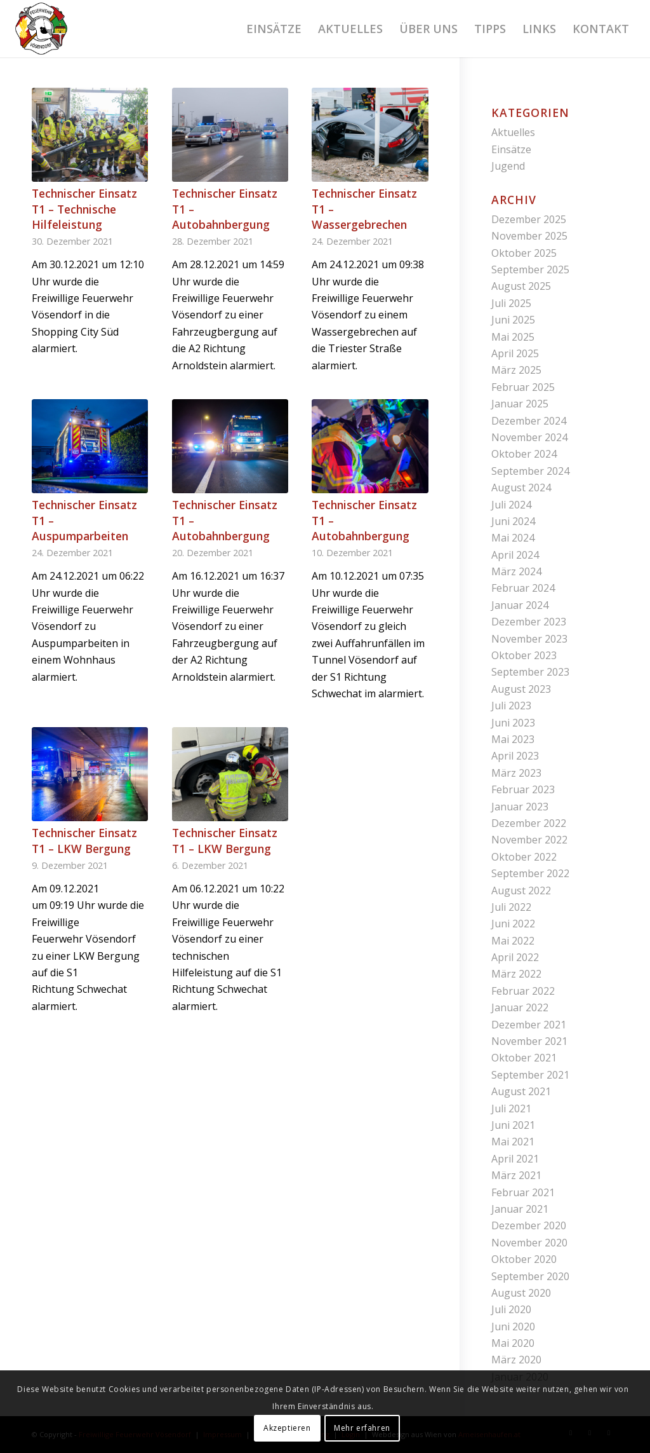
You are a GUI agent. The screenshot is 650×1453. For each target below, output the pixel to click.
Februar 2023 (523, 789)
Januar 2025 (519, 404)
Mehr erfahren (362, 1427)
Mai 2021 (512, 1142)
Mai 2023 (512, 739)
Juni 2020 (513, 1327)
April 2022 (515, 957)
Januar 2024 (519, 605)
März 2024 (516, 571)
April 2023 (515, 756)
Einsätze (511, 149)
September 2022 (530, 873)
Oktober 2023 (524, 655)
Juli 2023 (511, 706)
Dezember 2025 (528, 219)
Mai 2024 (512, 538)
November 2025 (529, 236)
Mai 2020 (512, 1343)
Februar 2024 (523, 588)
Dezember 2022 (528, 823)
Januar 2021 (519, 1209)
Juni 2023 (513, 723)
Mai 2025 (512, 337)
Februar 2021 (523, 1192)
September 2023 (530, 672)
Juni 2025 (513, 320)
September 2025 (530, 269)
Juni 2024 (513, 521)
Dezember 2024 (528, 421)
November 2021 (529, 1041)
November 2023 (529, 639)
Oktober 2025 (524, 253)
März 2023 (516, 773)
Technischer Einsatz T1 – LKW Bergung (84, 840)
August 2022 (521, 890)
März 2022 (516, 974)
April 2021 (515, 1159)
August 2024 (521, 488)
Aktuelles (513, 132)
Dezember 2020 (528, 1225)
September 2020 (530, 1276)
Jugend (508, 166)
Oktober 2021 (524, 1058)
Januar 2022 (519, 1007)
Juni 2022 (513, 924)
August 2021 (521, 1091)
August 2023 (521, 689)
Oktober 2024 (524, 454)
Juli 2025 (511, 303)
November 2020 (529, 1243)
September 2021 (530, 1075)
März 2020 (516, 1360)
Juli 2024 (511, 505)
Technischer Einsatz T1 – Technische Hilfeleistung (84, 209)
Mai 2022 (512, 941)
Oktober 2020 (524, 1259)
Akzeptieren (287, 1427)
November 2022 (529, 840)
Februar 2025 (523, 387)
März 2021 (516, 1175)
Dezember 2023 (528, 622)
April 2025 (515, 353)
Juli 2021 (511, 1108)
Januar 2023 (519, 807)
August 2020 (521, 1293)
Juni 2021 (513, 1125)
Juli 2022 (511, 907)
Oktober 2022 (524, 857)
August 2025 (521, 286)
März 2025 (516, 370)
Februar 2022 (523, 991)
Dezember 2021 (528, 1025)
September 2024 (530, 471)
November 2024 (529, 437)
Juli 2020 (511, 1309)
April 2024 (515, 555)
